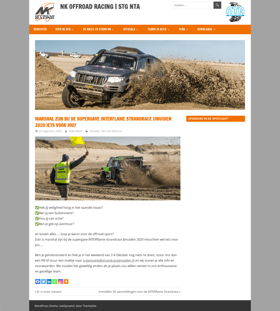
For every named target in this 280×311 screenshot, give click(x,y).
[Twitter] (43, 281)
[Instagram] (60, 281)
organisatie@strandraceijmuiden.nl (109, 260)
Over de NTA (63, 29)
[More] (66, 281)
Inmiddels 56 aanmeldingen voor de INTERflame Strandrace (138, 291)
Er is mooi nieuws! (49, 291)
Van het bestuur (111, 131)
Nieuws (95, 131)
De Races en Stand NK (97, 29)
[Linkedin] (49, 281)
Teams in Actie (157, 29)
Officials (129, 29)
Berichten (40, 29)
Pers (182, 29)
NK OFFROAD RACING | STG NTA (100, 6)
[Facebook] (37, 281)
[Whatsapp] (54, 281)
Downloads (204, 29)
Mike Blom (75, 131)
